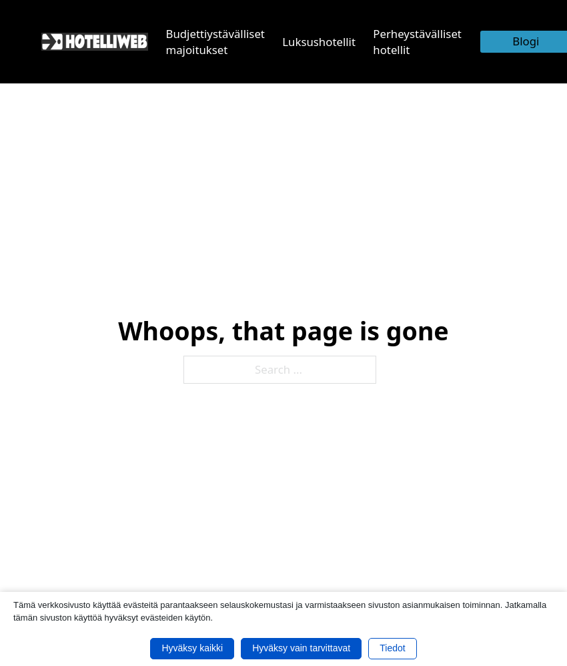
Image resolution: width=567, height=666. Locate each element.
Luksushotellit (319, 41)
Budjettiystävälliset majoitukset (215, 41)
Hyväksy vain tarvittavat (301, 648)
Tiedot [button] (392, 648)
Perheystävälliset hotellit (417, 41)
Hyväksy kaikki (192, 648)
